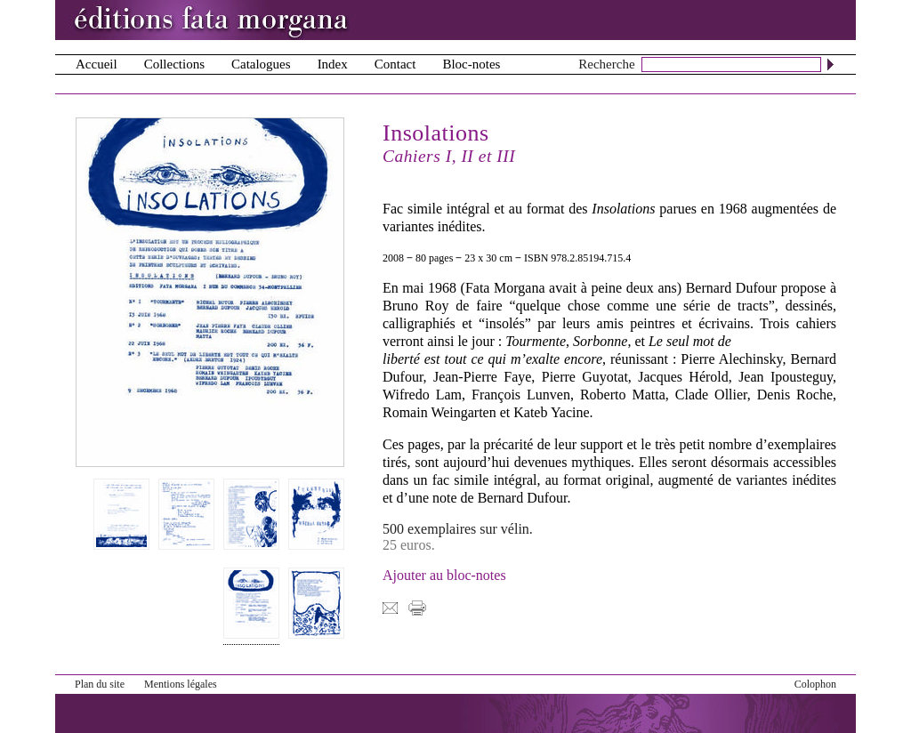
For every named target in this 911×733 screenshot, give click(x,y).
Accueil (96, 64)
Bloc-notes (471, 64)
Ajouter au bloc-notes (444, 575)
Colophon (815, 684)
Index (333, 64)
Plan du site (100, 684)
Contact (395, 64)
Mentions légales (180, 684)
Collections (174, 64)
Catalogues (261, 64)
